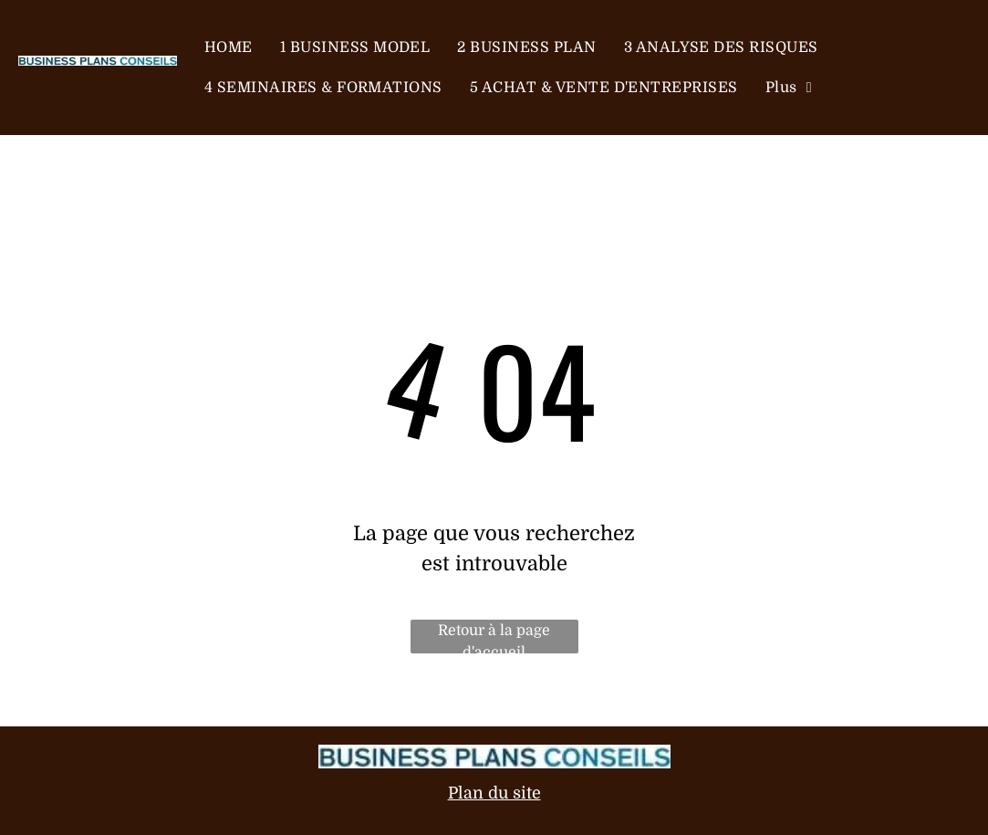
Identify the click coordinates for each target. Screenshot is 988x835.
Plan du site (494, 793)
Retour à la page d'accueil (494, 637)
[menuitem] (228, 47)
